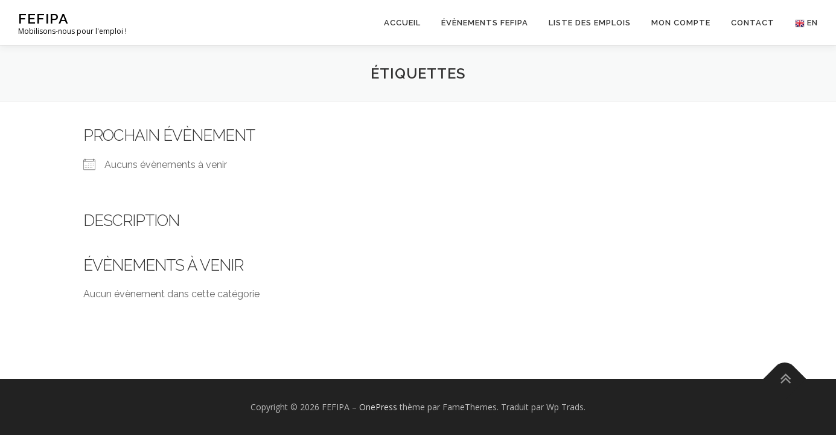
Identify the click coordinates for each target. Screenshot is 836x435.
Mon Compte (680, 22)
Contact (752, 22)
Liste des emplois (590, 22)
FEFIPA (43, 18)
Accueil (402, 22)
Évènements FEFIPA (484, 22)
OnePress (378, 407)
